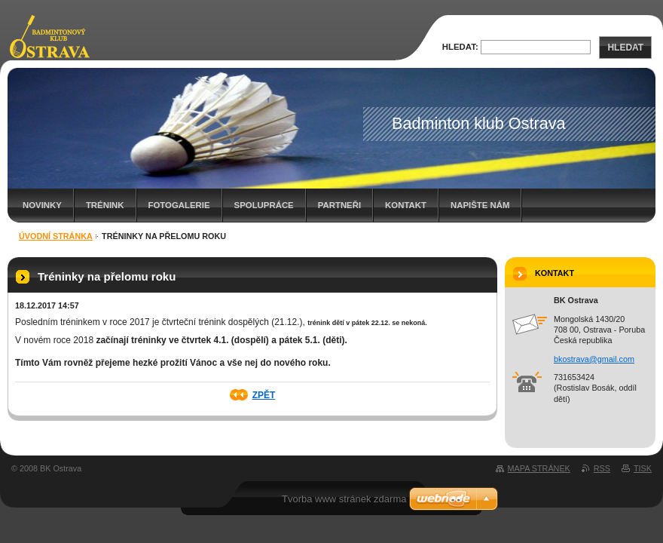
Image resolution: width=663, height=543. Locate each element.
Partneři (339, 205)
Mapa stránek (539, 468)
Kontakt (405, 205)
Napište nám (480, 205)
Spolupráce (264, 205)
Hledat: (460, 46)
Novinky (42, 205)
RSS (602, 468)
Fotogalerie (179, 205)
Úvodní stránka (56, 236)
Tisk (643, 468)
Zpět (264, 395)
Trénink (105, 205)
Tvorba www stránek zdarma (344, 499)
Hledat (625, 47)
